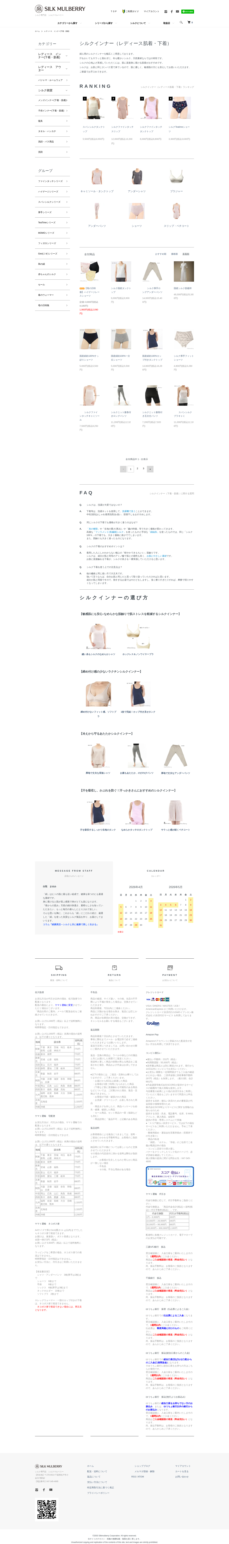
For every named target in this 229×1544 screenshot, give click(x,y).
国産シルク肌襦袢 (183, 288)
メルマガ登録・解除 (154, 1470)
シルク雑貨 (45, 96)
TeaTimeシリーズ (49, 264)
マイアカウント (151, 11)
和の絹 (42, 310)
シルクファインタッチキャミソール (90, 416)
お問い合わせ (185, 1475)
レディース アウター (49, 68)
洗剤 (41, 173)
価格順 (174, 254)
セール (42, 333)
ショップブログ (152, 1464)
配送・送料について (113, 1470)
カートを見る (185, 1470)
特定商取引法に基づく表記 (116, 1486)
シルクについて (138, 23)
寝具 (41, 139)
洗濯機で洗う (128, 509)
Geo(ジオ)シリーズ (50, 298)
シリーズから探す (104, 23)
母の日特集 (45, 355)
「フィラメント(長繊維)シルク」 (109, 530)
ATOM (153, 1475)
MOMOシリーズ (48, 275)
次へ (148, 468)
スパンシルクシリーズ (49, 239)
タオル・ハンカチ (49, 150)
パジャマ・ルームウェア (49, 83)
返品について (109, 1475)
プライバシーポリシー (114, 1491)
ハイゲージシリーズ (49, 223)
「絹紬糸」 (153, 530)
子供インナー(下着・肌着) (48, 126)
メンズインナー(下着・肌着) (50, 109)
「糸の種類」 (93, 527)
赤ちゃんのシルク (49, 321)
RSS (146, 1475)
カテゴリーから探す (67, 23)
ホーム (38, 31)
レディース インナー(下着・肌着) (60, 31)
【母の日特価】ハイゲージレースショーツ (90, 292)
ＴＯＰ (113, 11)
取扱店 (166, 23)
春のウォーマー (48, 344)
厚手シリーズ (46, 253)
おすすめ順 (160, 254)
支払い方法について (113, 1480)
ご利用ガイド (130, 11)
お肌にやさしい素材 (157, 554)
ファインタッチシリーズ (49, 207)
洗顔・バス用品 (48, 162)
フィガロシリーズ (49, 287)
